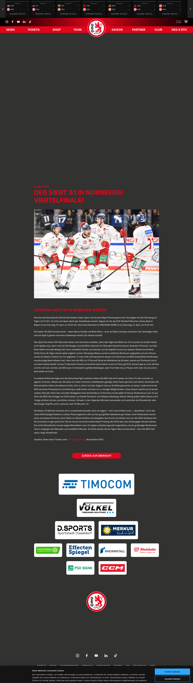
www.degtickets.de (76, 439)
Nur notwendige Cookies (172, 673)
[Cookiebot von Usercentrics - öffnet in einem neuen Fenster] (16, 678)
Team (76, 30)
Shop (56, 30)
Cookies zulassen (172, 658)
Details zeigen (131, 678)
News (11, 30)
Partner (138, 30)
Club (158, 30)
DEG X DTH (178, 30)
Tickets (34, 30)
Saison (118, 30)
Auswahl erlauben (172, 666)
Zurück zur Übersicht (96, 455)
